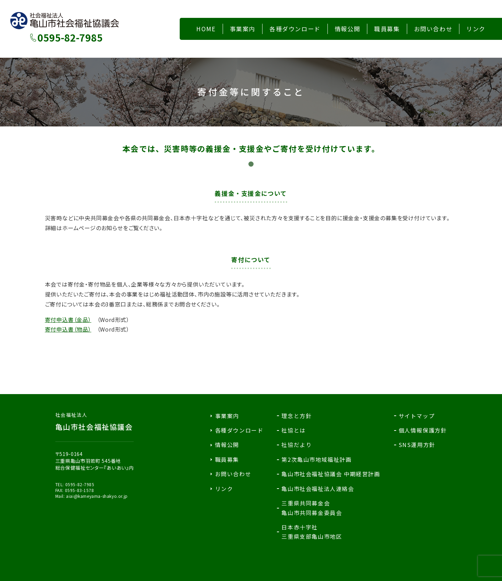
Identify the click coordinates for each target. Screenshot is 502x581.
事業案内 (227, 416)
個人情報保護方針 (423, 430)
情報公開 (227, 444)
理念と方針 (296, 416)
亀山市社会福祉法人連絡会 (317, 488)
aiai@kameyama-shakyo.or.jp (97, 496)
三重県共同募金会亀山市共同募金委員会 (311, 507)
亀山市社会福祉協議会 (94, 421)
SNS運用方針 (417, 444)
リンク (224, 488)
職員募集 (227, 459)
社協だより (296, 444)
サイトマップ (417, 416)
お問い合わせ (233, 474)
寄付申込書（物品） (68, 329)
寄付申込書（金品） (68, 319)
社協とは (293, 430)
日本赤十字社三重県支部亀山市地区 (311, 531)
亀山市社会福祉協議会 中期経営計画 (330, 474)
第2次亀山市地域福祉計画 (316, 459)
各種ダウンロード (239, 430)
